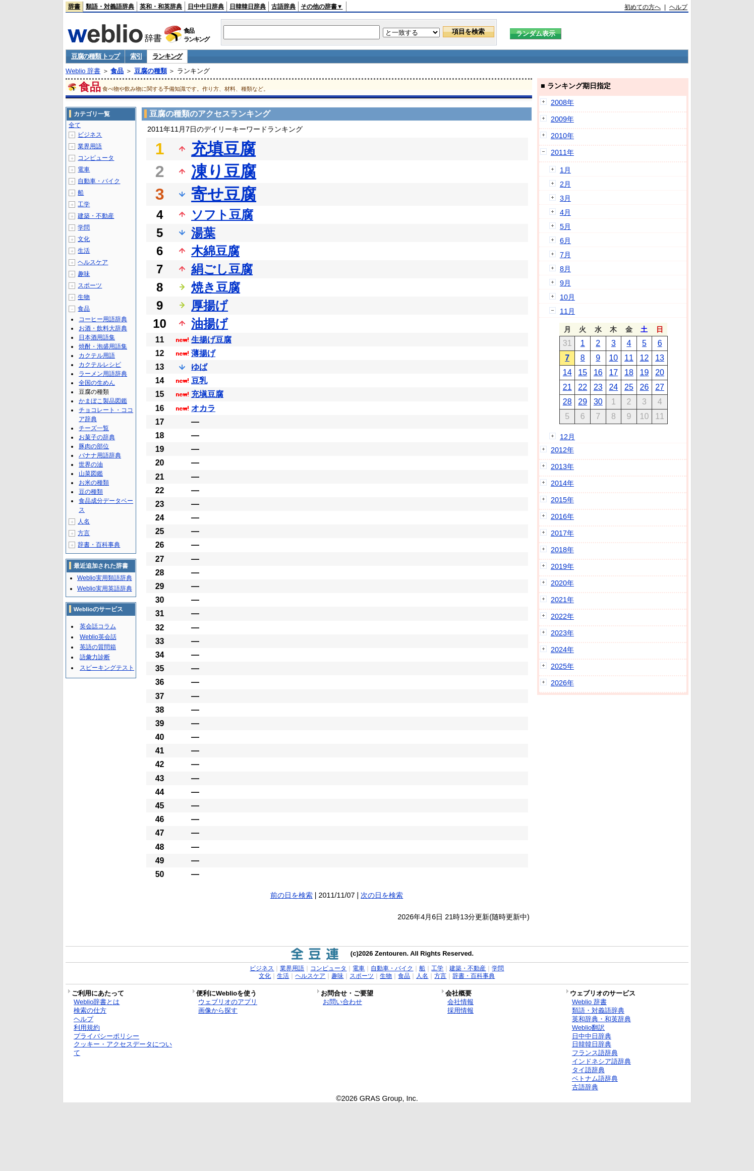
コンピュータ (96, 157)
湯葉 (203, 233)
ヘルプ (678, 7)
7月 (565, 255)
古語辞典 (283, 7)
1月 (565, 170)
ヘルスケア (93, 262)
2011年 (562, 152)
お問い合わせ (342, 1002)
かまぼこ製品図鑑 (103, 400)
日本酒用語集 (97, 337)
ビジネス (90, 134)
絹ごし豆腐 (222, 269)
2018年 (562, 550)
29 (582, 401)
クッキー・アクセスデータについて (123, 1048)
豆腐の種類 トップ (95, 56)
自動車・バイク (99, 181)
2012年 (562, 450)
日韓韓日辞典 (247, 7)
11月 (567, 311)
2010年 (562, 136)
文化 (84, 239)
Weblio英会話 (98, 636)
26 (644, 387)
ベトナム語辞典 (595, 1078)
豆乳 (199, 380)
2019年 (562, 566)
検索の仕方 (90, 1010)
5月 (565, 226)
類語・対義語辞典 (110, 7)
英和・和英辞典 (161, 7)
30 (598, 401)
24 (613, 387)
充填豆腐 (223, 149)
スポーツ (90, 285)
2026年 (562, 683)
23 (598, 387)
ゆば (199, 367)
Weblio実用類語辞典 (104, 577)
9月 (565, 283)
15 (582, 372)
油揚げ (209, 323)
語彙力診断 (95, 657)
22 (582, 387)
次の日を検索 (382, 895)
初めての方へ (642, 7)
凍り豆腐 (223, 171)
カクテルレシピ (100, 364)
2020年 (562, 583)
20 (659, 372)
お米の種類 (94, 482)
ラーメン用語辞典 (103, 373)
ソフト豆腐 (222, 214)
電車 (84, 169)
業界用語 (90, 146)
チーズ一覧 (94, 428)
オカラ (203, 408)
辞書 (74, 7)
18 (628, 372)
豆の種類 (91, 491)
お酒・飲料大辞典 (103, 328)
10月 (567, 297)
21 (567, 387)
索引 (136, 56)
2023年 (562, 633)
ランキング (167, 56)
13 (659, 358)
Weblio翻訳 (588, 1027)
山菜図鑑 (91, 473)
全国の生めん (97, 382)
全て (75, 125)
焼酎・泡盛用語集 (103, 346)
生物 (84, 297)
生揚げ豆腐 (211, 339)
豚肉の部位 (94, 446)
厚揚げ (209, 305)
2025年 (562, 666)
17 (613, 372)
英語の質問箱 (98, 647)
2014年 (562, 483)
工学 (84, 204)
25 (628, 387)
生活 (84, 250)
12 (644, 358)
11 (628, 358)
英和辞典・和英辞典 (601, 1019)
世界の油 (91, 464)
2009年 (562, 119)
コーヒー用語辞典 (103, 319)
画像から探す (218, 1010)
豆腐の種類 (150, 71)
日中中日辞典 (206, 7)
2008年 (562, 102)
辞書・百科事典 (99, 544)
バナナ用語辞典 (100, 455)
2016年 (562, 516)
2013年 (562, 466)
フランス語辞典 (595, 1053)
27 (659, 387)
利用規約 (87, 1027)
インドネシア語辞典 (601, 1061)
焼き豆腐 (215, 287)
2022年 (562, 616)
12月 (567, 437)
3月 (565, 198)
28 (567, 401)
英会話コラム (98, 626)
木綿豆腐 (215, 251)
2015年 (562, 500)
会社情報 (460, 1002)
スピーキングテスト (107, 667)
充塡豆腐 (207, 394)
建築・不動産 (96, 215)
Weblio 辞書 (83, 71)
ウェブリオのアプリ (227, 1002)
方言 (84, 533)
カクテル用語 (97, 355)
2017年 (562, 533)
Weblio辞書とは (97, 1002)
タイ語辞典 (588, 1070)
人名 (84, 521)
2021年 (562, 600)
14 (567, 372)
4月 (565, 212)
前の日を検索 (291, 895)
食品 (117, 71)
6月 (565, 241)
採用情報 (460, 1010)
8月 (565, 269)
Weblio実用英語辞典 (104, 588)
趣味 (84, 273)
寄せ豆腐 (223, 194)
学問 (84, 227)
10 (613, 358)
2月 (565, 184)
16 (598, 372)
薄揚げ (203, 353)
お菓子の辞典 (97, 437)
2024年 (562, 650)
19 (644, 372)
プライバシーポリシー (106, 1036)
